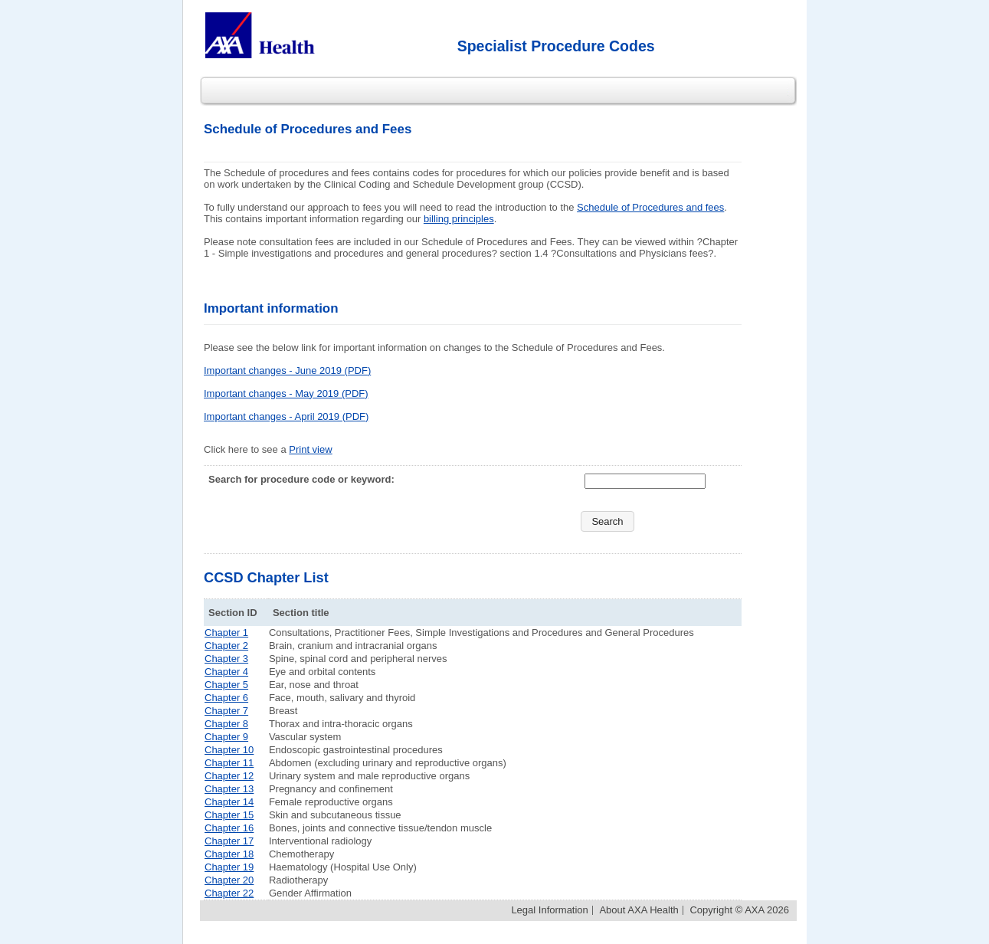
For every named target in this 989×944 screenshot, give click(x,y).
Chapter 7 (226, 710)
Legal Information (549, 910)
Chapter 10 (229, 750)
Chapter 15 (229, 815)
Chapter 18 (229, 854)
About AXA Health (638, 910)
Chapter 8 (226, 723)
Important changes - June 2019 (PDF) (287, 370)
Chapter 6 (226, 697)
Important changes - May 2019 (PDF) (286, 393)
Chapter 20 (229, 880)
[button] (607, 521)
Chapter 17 (229, 841)
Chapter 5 (226, 684)
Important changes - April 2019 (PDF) (286, 416)
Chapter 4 (226, 671)
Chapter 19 (229, 867)
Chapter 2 (226, 645)
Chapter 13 (229, 789)
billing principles (459, 219)
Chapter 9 (226, 736)
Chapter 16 (229, 828)
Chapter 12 (229, 776)
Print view (310, 449)
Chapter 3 (226, 658)
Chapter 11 (229, 763)
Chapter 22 (229, 893)
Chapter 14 (229, 802)
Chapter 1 (226, 632)
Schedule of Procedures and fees (650, 207)
